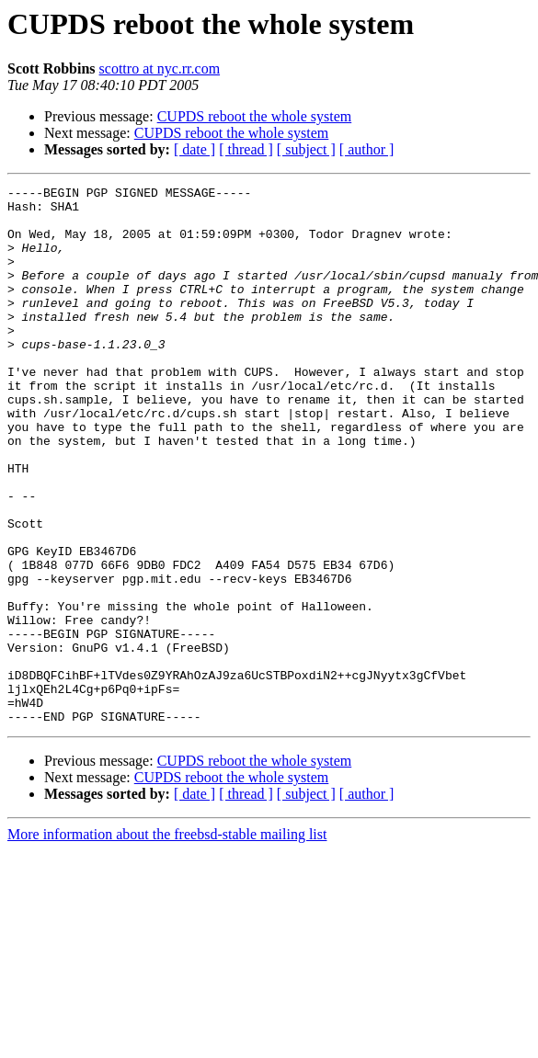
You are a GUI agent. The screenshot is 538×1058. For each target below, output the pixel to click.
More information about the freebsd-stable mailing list (166, 942)
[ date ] (194, 149)
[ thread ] (246, 149)
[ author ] (367, 149)
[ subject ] (306, 149)
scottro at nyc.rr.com (160, 68)
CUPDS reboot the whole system (254, 116)
